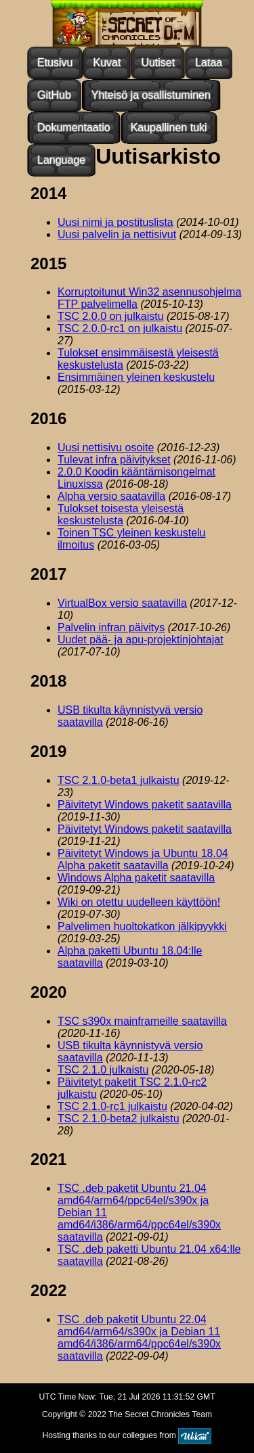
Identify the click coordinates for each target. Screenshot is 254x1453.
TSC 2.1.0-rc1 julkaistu (112, 1106)
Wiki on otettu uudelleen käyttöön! (139, 902)
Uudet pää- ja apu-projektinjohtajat (141, 639)
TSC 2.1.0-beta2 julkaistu (118, 1118)
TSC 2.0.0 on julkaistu (111, 316)
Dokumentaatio (73, 127)
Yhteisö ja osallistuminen (151, 95)
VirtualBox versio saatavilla (122, 603)
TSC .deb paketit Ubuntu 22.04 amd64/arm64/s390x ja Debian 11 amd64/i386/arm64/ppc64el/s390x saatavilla (139, 1338)
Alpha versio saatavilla (111, 496)
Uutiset (158, 62)
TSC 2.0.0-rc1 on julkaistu (120, 328)
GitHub (54, 95)
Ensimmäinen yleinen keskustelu (136, 377)
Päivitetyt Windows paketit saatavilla (145, 804)
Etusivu (54, 62)
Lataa (208, 62)
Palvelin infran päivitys (111, 627)
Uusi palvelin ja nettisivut (117, 234)
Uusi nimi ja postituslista (115, 222)
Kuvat (107, 62)
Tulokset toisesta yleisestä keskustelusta (121, 514)
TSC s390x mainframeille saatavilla (142, 1021)
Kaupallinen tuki (169, 127)
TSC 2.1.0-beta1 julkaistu (118, 780)
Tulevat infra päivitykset (114, 459)
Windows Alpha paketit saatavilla (136, 877)
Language (61, 160)
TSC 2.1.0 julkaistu (103, 1070)
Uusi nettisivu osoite (106, 447)
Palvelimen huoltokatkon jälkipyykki (142, 926)
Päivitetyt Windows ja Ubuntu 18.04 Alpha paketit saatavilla (143, 859)
